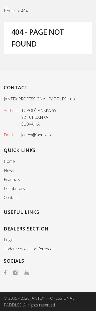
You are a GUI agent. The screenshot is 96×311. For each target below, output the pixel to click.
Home (9, 161)
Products (12, 179)
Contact (11, 197)
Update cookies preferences (29, 249)
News (9, 170)
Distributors (14, 188)
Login (9, 240)
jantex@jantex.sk (36, 135)
